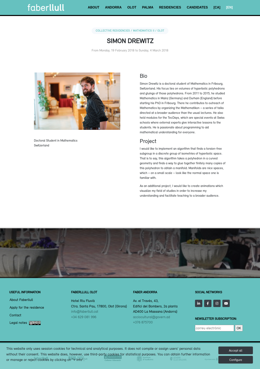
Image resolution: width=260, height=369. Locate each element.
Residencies (170, 7)
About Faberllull (21, 300)
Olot (131, 7)
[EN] (229, 7)
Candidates (197, 7)
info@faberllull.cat (84, 311)
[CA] (216, 7)
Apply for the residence (27, 307)
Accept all (235, 350)
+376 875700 (143, 322)
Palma (147, 7)
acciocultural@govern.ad (151, 317)
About (93, 7)
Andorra (113, 7)
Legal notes (25, 323)
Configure (235, 360)
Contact (15, 315)
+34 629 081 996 (83, 317)
